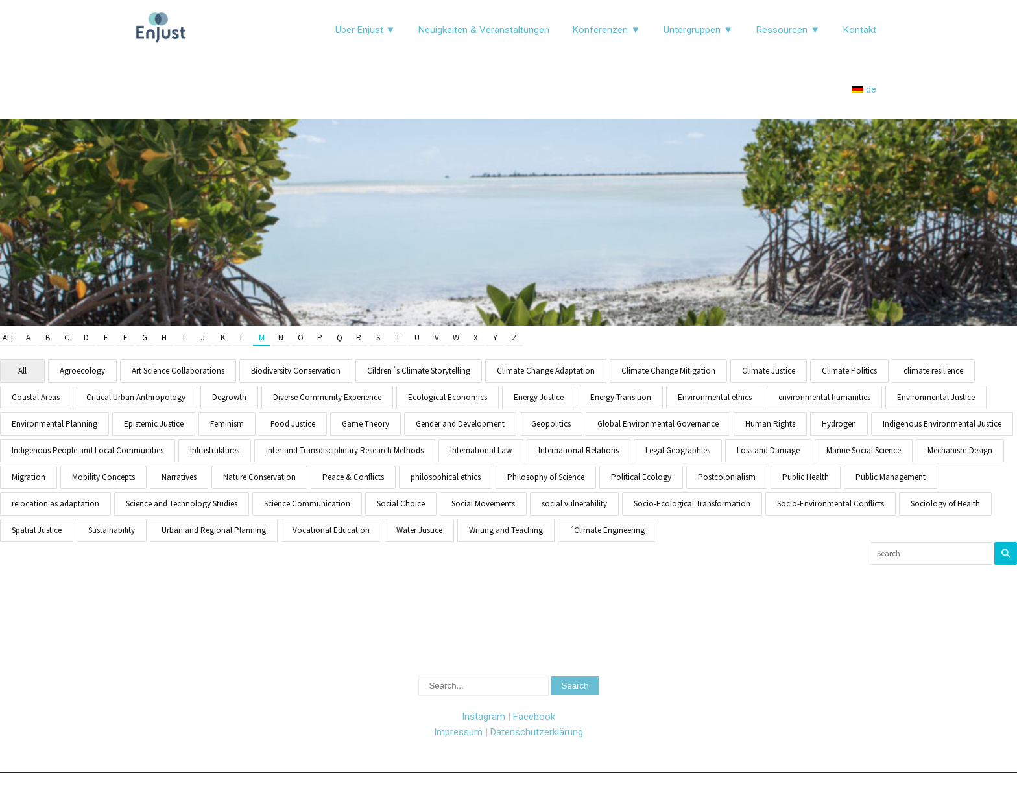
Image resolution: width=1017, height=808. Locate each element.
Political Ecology (641, 476)
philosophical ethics (446, 476)
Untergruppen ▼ (698, 30)
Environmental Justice (936, 397)
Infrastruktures (214, 450)
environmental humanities (824, 397)
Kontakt (859, 30)
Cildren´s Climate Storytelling (418, 370)
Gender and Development (460, 423)
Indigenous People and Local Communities (87, 450)
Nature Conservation (259, 476)
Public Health (805, 476)
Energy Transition (620, 397)
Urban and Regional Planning (214, 530)
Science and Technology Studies (181, 503)
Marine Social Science (863, 450)
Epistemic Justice (154, 423)
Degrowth (229, 397)
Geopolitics (551, 423)
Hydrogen (839, 423)
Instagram (483, 716)
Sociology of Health (945, 503)
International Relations (578, 450)
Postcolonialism (727, 476)
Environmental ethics (715, 397)
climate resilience (933, 370)
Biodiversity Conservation (296, 370)
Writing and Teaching (506, 530)
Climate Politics (849, 370)
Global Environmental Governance (658, 423)
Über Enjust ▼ (365, 30)
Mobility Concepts (103, 476)
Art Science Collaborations (178, 370)
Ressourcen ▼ (788, 30)
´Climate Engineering (607, 530)
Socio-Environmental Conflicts (830, 503)
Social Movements (483, 503)
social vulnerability (574, 503)
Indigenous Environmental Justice (942, 423)
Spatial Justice (37, 530)
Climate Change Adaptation (546, 370)
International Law (481, 450)
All (9, 337)
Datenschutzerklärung (536, 732)
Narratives (179, 476)
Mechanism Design (959, 450)
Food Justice (292, 423)
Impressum (458, 732)
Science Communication (307, 503)
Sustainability (111, 530)
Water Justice (419, 530)
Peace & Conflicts (353, 476)
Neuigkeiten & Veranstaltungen (483, 30)
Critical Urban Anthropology (135, 397)
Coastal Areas (36, 397)
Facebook (534, 716)
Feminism (227, 423)
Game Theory (365, 423)
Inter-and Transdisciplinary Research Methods (345, 450)
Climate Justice (768, 370)
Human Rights (770, 423)
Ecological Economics (447, 397)
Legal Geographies (677, 450)
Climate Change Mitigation (668, 370)
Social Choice (401, 503)
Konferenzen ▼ (606, 30)
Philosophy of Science (545, 476)
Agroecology (82, 370)
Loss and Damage (768, 450)
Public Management (890, 476)
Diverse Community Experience (327, 397)
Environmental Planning (54, 423)
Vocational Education (331, 530)
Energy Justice (539, 397)
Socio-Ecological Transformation (692, 503)
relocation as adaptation (55, 503)
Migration (28, 476)
